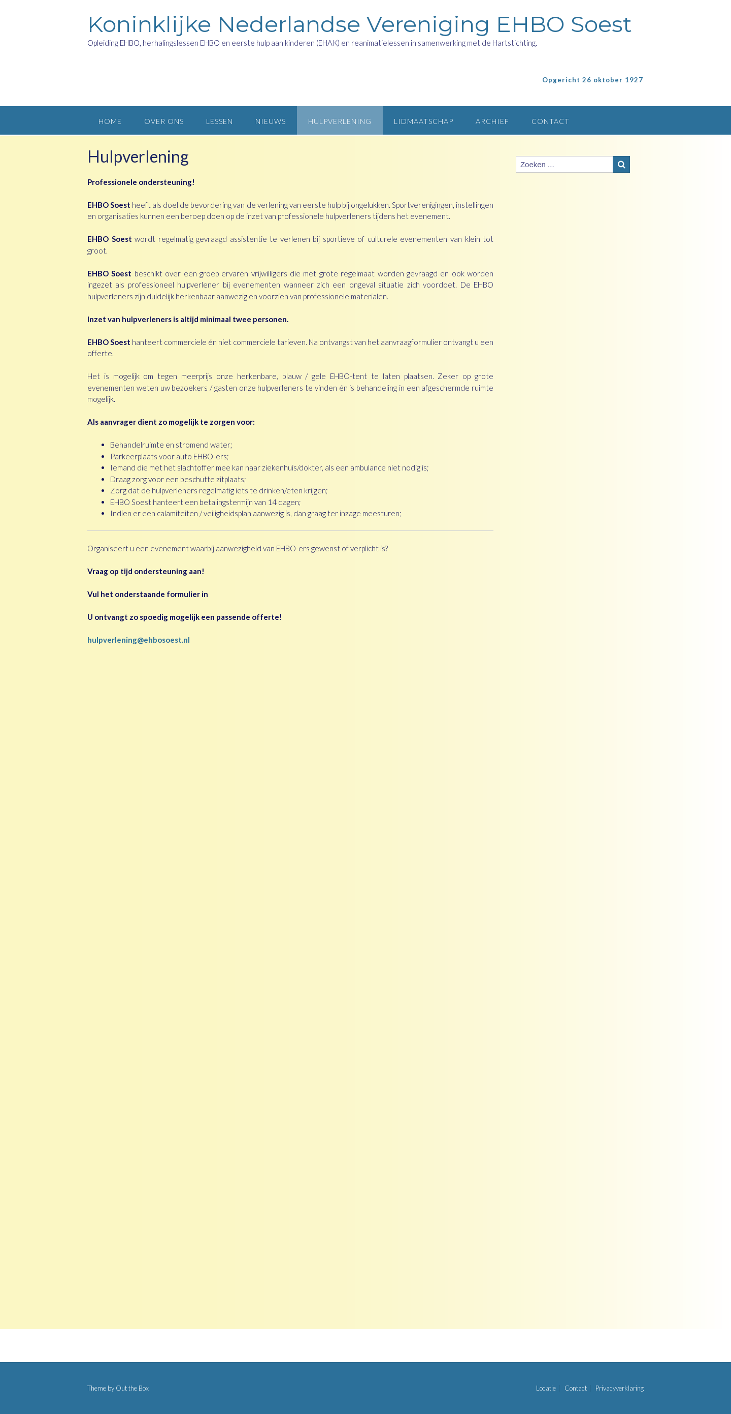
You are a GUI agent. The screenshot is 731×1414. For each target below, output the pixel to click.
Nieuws (270, 121)
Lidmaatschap (423, 121)
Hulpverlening (340, 121)
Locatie (546, 1388)
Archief (492, 121)
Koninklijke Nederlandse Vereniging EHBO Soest (359, 24)
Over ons (164, 121)
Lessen (219, 121)
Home (110, 121)
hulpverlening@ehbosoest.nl (138, 639)
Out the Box (132, 1388)
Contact (550, 121)
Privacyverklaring (619, 1388)
